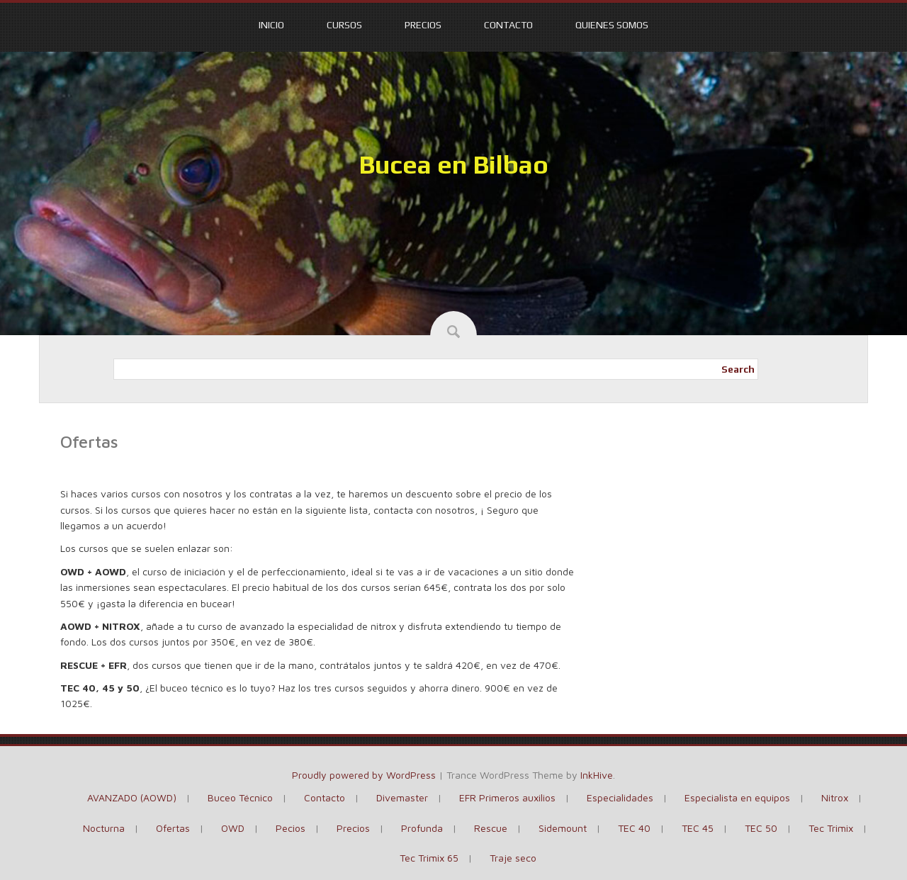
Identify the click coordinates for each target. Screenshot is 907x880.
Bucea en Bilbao (453, 164)
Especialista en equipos (737, 797)
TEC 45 (698, 828)
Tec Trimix (831, 828)
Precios (423, 24)
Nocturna (104, 828)
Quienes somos (611, 24)
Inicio (271, 24)
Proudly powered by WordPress (364, 775)
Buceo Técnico (240, 797)
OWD (232, 828)
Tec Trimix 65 (429, 858)
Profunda (422, 828)
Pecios (290, 828)
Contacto (508, 24)
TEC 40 (634, 828)
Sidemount (563, 828)
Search (738, 369)
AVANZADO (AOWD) (131, 797)
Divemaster (402, 797)
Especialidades (620, 797)
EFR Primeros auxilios (507, 797)
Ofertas (173, 828)
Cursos (344, 24)
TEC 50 (761, 828)
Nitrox (834, 797)
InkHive (596, 775)
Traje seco (513, 858)
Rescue (490, 828)
